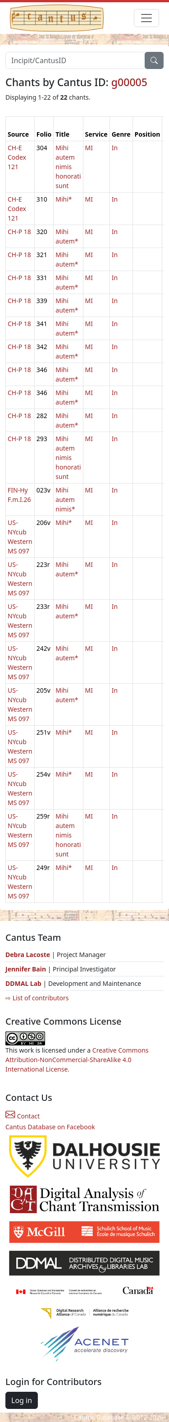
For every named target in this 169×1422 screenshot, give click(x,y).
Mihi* (63, 199)
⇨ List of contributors (37, 998)
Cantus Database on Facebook (50, 1127)
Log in (21, 1400)
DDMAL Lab (23, 983)
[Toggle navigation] (146, 18)
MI (89, 147)
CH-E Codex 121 (17, 157)
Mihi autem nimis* (65, 499)
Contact (22, 1116)
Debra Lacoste (27, 954)
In (115, 147)
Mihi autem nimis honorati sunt (68, 166)
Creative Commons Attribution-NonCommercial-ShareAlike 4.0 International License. (77, 1059)
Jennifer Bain (26, 969)
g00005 (129, 82)
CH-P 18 (19, 231)
